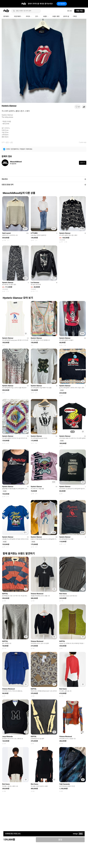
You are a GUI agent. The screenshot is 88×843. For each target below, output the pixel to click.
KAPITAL (5, 594)
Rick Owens (63, 594)
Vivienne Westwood (37, 594)
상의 (7, 142)
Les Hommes (35, 282)
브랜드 (46, 16)
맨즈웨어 (6, 16)
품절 (60, 839)
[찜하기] (77, 107)
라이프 (28, 16)
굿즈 (37, 16)
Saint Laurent (6, 233)
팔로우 (82, 163)
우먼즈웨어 (18, 16)
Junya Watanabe (7, 736)
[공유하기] (84, 107)
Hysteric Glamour (9, 106)
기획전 (75, 16)
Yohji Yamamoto (64, 784)
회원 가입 (79, 11)
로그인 (69, 11)
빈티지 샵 (66, 16)
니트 (11, 142)
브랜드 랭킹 (56, 16)
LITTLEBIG (34, 233)
